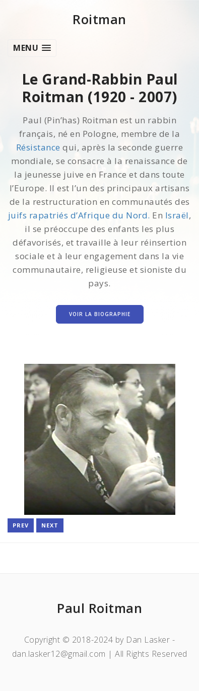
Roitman (99, 19)
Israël (177, 215)
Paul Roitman (99, 608)
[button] (32, 48)
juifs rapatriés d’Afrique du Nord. (79, 215)
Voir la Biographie (99, 314)
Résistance (38, 147)
